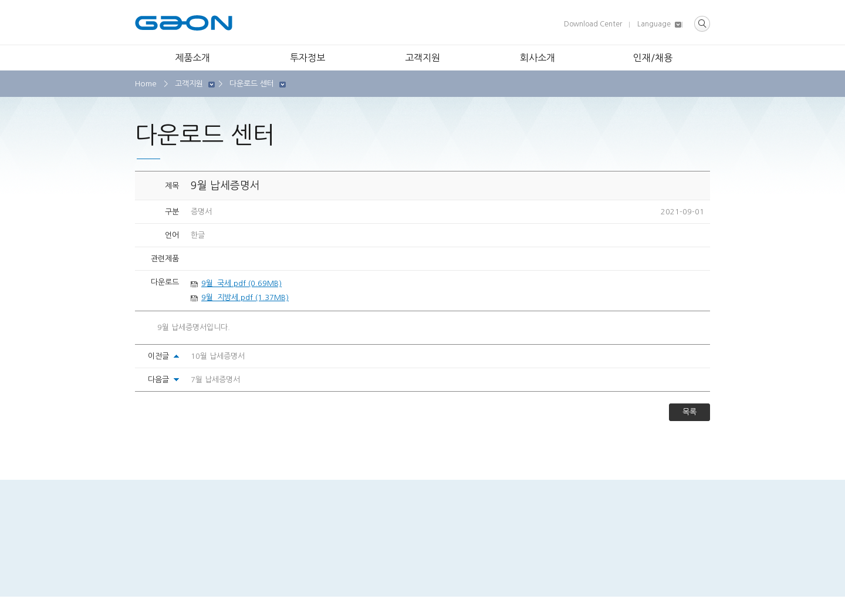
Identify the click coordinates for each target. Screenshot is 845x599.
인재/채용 (652, 57)
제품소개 (192, 57)
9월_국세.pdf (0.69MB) (241, 283)
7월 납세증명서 (215, 379)
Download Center (593, 24)
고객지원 (422, 57)
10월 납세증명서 (218, 356)
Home (146, 84)
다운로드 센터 (251, 84)
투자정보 (307, 57)
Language (654, 24)
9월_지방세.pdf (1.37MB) (245, 297)
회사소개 (537, 57)
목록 (689, 412)
